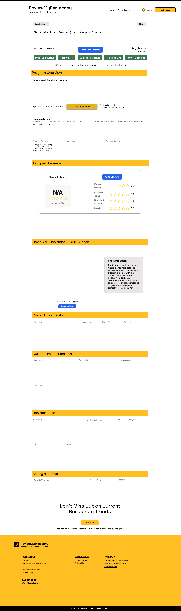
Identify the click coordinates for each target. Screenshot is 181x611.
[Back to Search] (41, 24)
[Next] (141, 24)
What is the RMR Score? (67, 302)
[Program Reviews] (45, 57)
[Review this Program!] (90, 50)
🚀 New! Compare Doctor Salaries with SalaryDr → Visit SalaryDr (90, 65)
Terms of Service (82, 557)
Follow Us (79, 563)
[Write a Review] (112, 177)
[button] (165, 9)
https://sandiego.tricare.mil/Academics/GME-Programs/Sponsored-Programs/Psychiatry (43, 147)
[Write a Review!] (136, 57)
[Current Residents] (90, 57)
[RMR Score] (66, 57)
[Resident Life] (113, 57)
